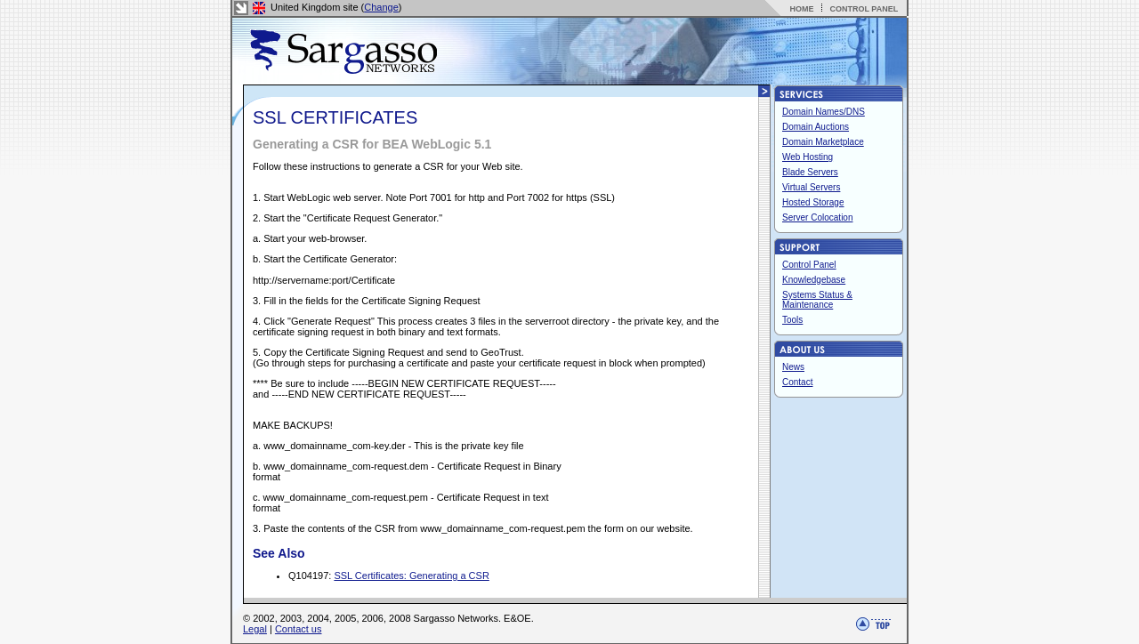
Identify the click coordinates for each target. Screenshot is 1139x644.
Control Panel (809, 265)
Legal (255, 629)
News (793, 367)
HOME (801, 8)
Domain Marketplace (823, 142)
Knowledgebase (813, 280)
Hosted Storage (813, 202)
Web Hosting (807, 157)
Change (381, 7)
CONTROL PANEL (863, 8)
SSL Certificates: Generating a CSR (411, 575)
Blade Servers (810, 172)
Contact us (298, 629)
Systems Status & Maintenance (817, 300)
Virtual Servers (811, 187)
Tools (792, 320)
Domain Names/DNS (823, 112)
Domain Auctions (815, 127)
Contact (797, 382)
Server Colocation (817, 217)
